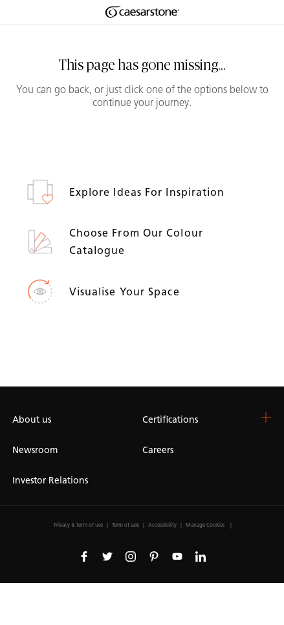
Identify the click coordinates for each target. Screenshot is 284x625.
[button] (266, 417)
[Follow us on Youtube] (177, 556)
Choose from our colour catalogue (136, 242)
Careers (157, 450)
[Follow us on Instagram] (131, 556)
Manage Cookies (205, 525)
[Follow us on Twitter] (107, 556)
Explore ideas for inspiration (148, 192)
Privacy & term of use (78, 525)
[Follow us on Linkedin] (200, 556)
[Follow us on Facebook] (84, 556)
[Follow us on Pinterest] (154, 556)
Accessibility (162, 525)
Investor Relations (50, 480)
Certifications (170, 419)
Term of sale (125, 525)
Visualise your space (126, 292)
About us (31, 419)
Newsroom (35, 450)
